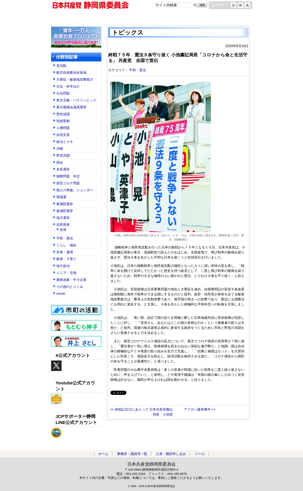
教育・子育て (66, 259)
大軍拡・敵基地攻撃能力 (74, 79)
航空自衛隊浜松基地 (71, 72)
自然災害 (63, 135)
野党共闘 (63, 155)
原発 (63, 229)
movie (60, 293)
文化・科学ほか (68, 86)
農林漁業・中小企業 (71, 280)
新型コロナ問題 (68, 183)
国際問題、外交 (68, 176)
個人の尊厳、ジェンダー (74, 190)
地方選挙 (63, 218)
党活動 (61, 65)
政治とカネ (64, 141)
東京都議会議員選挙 (71, 107)
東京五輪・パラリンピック (76, 100)
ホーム (76, 16)
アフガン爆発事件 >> (199, 409)
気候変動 (63, 121)
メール (227, 16)
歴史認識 (63, 114)
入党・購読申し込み (177, 16)
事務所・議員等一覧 (126, 16)
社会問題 (63, 93)
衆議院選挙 (64, 204)
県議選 (61, 197)
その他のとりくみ (69, 286)
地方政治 (63, 266)
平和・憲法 (137, 70)
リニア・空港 (66, 273)
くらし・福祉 (66, 245)
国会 (59, 162)
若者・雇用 (64, 252)
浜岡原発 (63, 224)
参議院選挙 (64, 211)
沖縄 (59, 148)
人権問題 (63, 128)
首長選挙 (63, 169)
